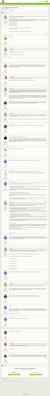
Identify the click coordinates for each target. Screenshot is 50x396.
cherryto (5, 181)
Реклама (9, 3)
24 (5, 299)
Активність (12, 3)
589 (5, 20)
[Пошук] (20, 1)
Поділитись (8, 10)
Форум (2, 4)
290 (5, 359)
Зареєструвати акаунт (14, 374)
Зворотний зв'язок (26, 393)
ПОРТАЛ (30, 3)
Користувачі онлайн (21, 3)
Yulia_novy (5, 135)
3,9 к (5, 347)
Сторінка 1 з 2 (10, 12)
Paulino (5, 63)
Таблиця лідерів (16, 3)
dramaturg (5, 47)
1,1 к (5, 141)
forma (5, 235)
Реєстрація (46, 1)
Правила (5, 3)
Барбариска (5, 75)
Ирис (5, 353)
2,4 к (5, 129)
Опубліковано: (11, 35)
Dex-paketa (5, 35)
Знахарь (5, 170)
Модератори (26, 3)
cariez (5, 330)
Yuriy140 (5, 159)
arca (5, 100)
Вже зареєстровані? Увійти (41, 1)
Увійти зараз (36, 374)
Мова (22, 393)
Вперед (5, 12)
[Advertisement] (22, 60)
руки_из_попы (5, 147)
